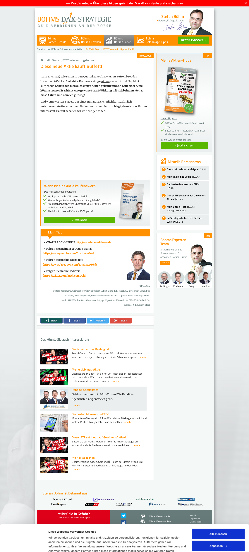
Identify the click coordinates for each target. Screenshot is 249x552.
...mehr (142, 357)
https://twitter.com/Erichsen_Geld (64, 275)
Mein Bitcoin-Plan (83, 457)
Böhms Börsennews (62, 49)
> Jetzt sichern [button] (184, 145)
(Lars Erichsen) (50, 76)
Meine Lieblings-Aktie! (86, 369)
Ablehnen (218, 532)
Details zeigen (57, 544)
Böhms (56, 40)
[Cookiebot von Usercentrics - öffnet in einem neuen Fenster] (24, 545)
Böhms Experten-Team (174, 242)
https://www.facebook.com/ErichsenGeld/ (70, 264)
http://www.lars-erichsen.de (93, 242)
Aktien (79, 49)
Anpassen (218, 520)
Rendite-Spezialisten (85, 389)
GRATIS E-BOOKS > (193, 40)
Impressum (157, 534)
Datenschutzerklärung (119, 534)
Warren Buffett (116, 76)
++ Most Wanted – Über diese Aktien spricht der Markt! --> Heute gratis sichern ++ (124, 3)
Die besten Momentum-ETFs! (90, 414)
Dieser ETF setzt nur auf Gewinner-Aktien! (99, 437)
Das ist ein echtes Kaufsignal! (90, 349)
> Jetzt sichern (79, 220)
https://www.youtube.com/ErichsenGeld (68, 253)
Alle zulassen (218, 508)
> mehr (165, 262)
